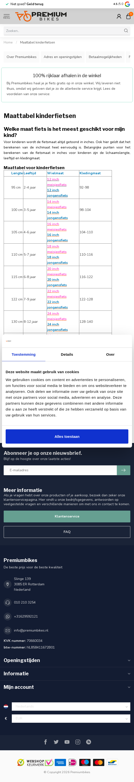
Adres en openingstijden (63, 57)
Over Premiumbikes (22, 57)
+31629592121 (26, 616)
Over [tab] (110, 354)
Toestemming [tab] (24, 354)
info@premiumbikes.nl (31, 630)
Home (8, 42)
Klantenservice (67, 516)
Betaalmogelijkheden (105, 57)
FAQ (67, 532)
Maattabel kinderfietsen (37, 42)
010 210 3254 (25, 602)
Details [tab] (67, 354)
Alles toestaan (67, 436)
